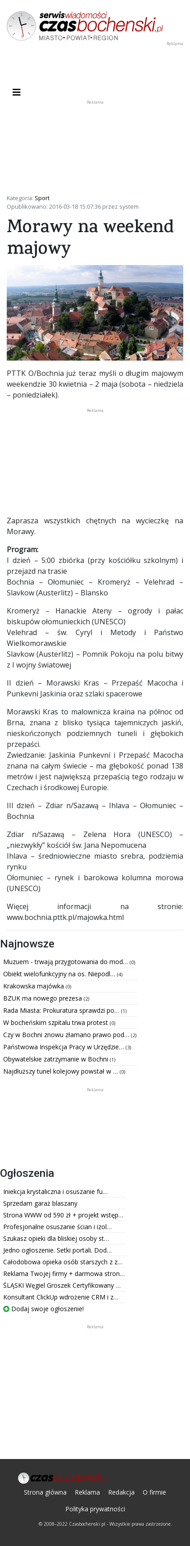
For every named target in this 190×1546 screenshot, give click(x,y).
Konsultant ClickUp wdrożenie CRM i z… (60, 1297)
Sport (42, 198)
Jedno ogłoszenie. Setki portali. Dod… (57, 1250)
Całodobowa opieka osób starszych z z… (62, 1262)
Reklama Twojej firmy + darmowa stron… (64, 1273)
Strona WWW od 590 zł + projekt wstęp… (63, 1215)
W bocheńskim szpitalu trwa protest (56, 1022)
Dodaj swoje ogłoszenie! (43, 1308)
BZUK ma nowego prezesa (43, 998)
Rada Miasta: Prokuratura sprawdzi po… (62, 1010)
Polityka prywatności (95, 1509)
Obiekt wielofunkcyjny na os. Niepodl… (60, 974)
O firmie (154, 1492)
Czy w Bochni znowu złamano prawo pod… (67, 1034)
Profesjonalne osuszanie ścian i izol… (57, 1226)
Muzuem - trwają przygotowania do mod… (66, 961)
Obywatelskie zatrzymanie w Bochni (56, 1059)
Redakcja (121, 1492)
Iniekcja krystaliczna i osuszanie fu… (55, 1191)
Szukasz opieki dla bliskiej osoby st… (56, 1238)
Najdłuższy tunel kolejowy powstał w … (61, 1071)
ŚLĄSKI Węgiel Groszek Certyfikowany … (62, 1285)
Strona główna (45, 1492)
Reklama (87, 1492)
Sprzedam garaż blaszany (40, 1203)
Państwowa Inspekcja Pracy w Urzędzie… (64, 1047)
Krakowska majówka (34, 986)
